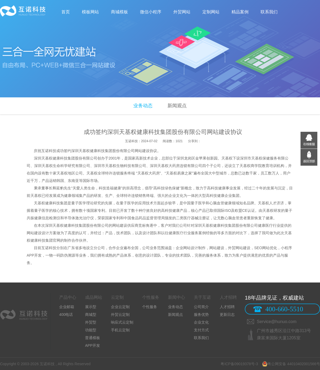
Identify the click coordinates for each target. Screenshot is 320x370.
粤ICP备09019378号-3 (239, 364)
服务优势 (201, 314)
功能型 (90, 330)
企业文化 (201, 322)
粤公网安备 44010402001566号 (291, 364)
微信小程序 (150, 12)
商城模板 (119, 12)
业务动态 (143, 105)
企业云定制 (120, 307)
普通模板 (92, 338)
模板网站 (90, 12)
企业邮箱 (66, 307)
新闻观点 (177, 105)
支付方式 (201, 330)
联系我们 (269, 12)
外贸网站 (181, 12)
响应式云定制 (122, 322)
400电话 (66, 314)
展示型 (90, 307)
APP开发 (92, 345)
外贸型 (90, 322)
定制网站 (210, 12)
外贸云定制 (120, 314)
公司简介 (201, 307)
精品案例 (240, 12)
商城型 (90, 314)
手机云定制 (120, 330)
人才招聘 (227, 307)
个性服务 (149, 307)
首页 (65, 12)
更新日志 (227, 314)
